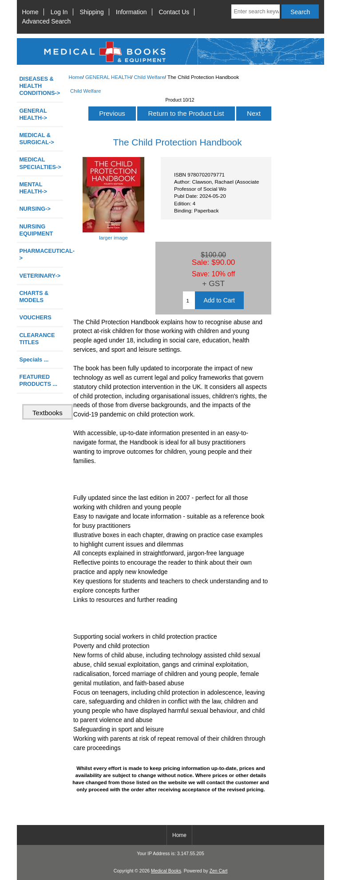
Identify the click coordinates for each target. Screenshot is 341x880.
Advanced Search (46, 21)
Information (131, 12)
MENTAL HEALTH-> (33, 188)
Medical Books (166, 870)
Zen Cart (219, 870)
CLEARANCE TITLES (37, 339)
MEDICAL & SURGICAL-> (36, 138)
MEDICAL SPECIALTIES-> (40, 163)
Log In (59, 12)
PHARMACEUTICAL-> (41, 254)
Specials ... (33, 359)
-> (33, 114)
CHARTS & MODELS (33, 296)
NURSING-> (35, 208)
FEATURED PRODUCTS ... (38, 380)
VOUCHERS (35, 317)
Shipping (92, 12)
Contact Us (174, 12)
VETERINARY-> (39, 275)
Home (30, 12)
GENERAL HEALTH (108, 77)
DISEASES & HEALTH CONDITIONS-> (39, 85)
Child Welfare (149, 77)
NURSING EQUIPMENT (36, 230)
